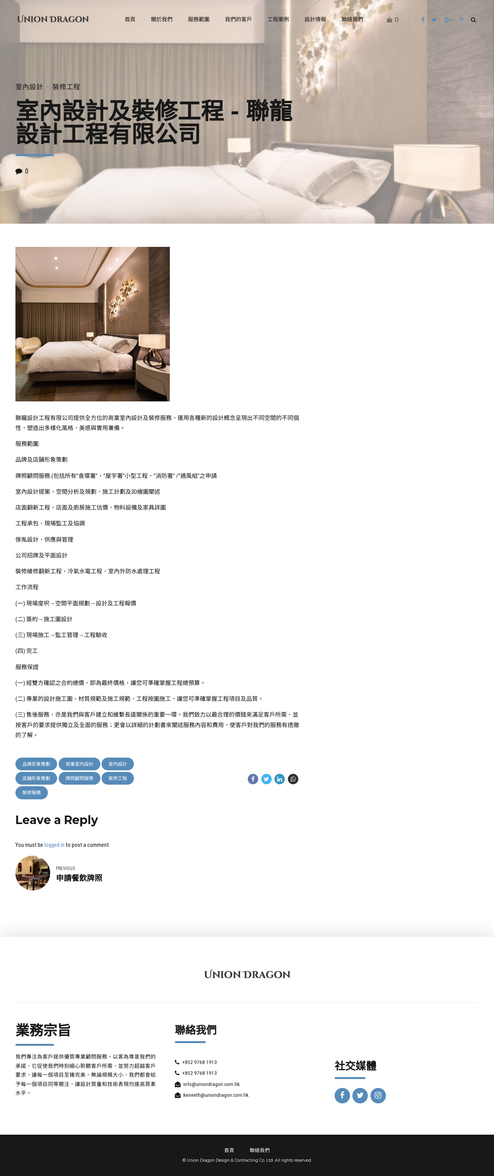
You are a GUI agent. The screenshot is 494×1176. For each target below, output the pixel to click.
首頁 (130, 19)
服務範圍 (199, 19)
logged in (54, 844)
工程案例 (278, 19)
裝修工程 (66, 87)
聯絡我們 (352, 19)
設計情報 (315, 19)
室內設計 (29, 87)
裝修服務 (31, 792)
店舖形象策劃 (36, 778)
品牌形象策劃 (36, 764)
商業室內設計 (79, 764)
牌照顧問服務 (79, 778)
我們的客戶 (238, 19)
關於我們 (162, 19)
